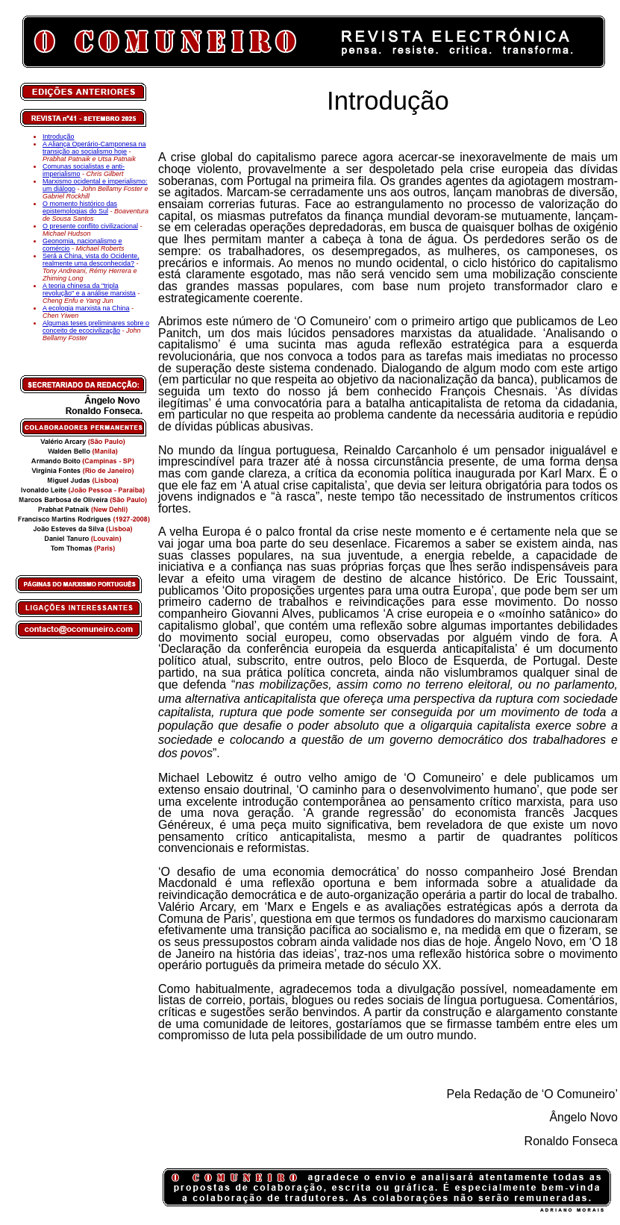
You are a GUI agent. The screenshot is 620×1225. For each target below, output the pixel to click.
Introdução (59, 136)
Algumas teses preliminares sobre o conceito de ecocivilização (96, 326)
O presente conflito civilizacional (90, 226)
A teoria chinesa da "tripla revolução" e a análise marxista (89, 289)
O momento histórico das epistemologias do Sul (80, 207)
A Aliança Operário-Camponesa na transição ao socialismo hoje (94, 147)
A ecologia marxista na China (86, 308)
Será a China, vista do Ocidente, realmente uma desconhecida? (91, 259)
